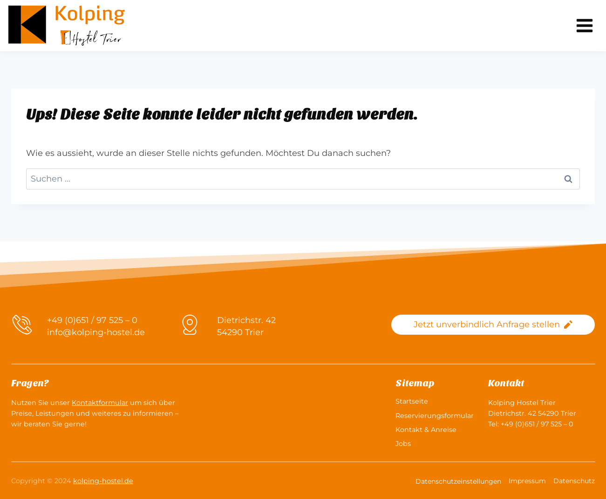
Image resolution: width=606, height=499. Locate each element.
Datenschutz (574, 481)
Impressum (527, 481)
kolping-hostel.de (103, 481)
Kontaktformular (100, 402)
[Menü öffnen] (584, 25)
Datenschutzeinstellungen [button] (458, 481)
